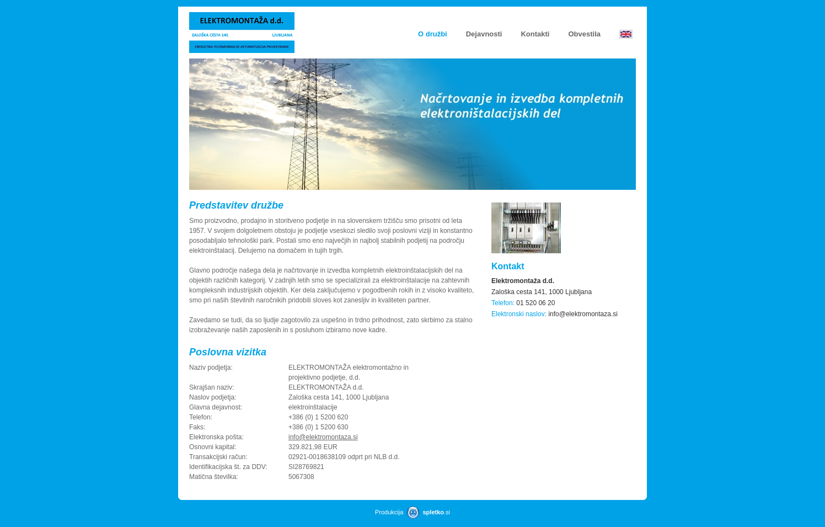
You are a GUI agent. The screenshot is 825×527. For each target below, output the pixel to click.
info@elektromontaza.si (323, 437)
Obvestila (584, 34)
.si (436, 512)
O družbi (432, 34)
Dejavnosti (484, 34)
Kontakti (535, 34)
